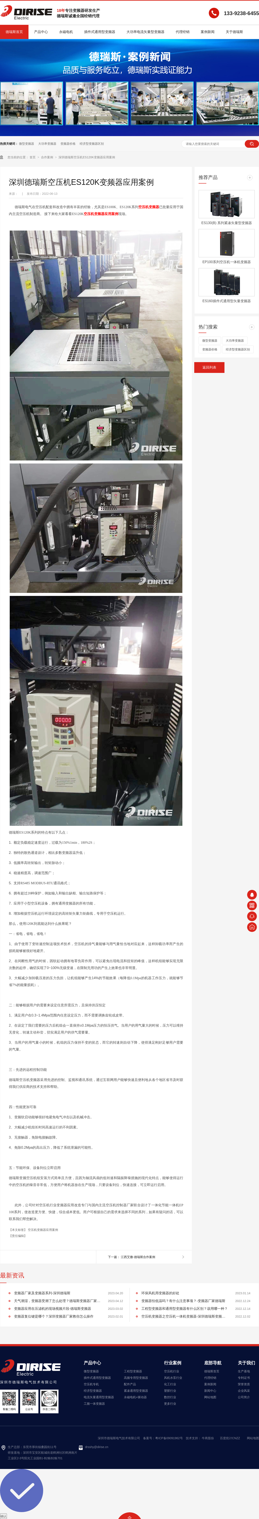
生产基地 (244, 1371)
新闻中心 (210, 1390)
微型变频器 (26, 143)
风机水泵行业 (173, 1377)
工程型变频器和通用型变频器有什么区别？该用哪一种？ (184, 1308)
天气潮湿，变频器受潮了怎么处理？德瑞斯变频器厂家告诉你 (57, 1301)
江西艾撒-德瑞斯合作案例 (138, 1257)
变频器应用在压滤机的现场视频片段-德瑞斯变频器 (52, 1308)
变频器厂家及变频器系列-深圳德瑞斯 (42, 1293)
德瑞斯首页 (211, 1371)
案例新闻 (210, 1384)
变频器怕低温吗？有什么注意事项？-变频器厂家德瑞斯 (183, 1301)
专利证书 (244, 1377)
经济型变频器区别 (92, 143)
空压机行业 (171, 1371)
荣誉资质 (244, 1384)
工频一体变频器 (94, 1403)
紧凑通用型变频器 (136, 1390)
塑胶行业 (170, 1390)
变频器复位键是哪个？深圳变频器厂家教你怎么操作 (53, 1316)
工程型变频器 (133, 1371)
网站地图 (210, 1397)
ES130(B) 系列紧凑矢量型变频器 (226, 223)
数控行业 (170, 1397)
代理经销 (210, 1377)
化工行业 (170, 1384)
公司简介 (244, 1397)
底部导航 (212, 1362)
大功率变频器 (47, 143)
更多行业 (170, 1403)
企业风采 (244, 1390)
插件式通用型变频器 (97, 1377)
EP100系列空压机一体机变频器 (226, 262)
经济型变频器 (93, 1390)
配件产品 (130, 1384)
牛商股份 (208, 1438)
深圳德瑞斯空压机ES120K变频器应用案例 (86, 157)
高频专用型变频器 (136, 1377)
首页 (33, 157)
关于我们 (246, 1362)
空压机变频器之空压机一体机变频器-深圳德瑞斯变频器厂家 (184, 1316)
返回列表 (209, 367)
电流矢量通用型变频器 (99, 1397)
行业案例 (172, 1362)
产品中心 (92, 1362)
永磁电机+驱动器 (135, 1397)
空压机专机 (91, 1384)
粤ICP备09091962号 (169, 1438)
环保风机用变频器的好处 (160, 1293)
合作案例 (47, 157)
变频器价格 (68, 143)
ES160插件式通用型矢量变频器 (226, 301)
